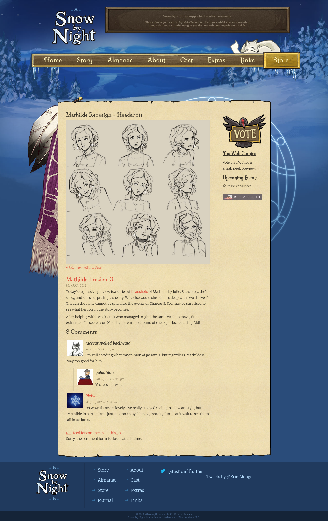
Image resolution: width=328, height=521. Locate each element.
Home (53, 60)
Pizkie (91, 395)
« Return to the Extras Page (84, 267)
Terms (178, 514)
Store (281, 60)
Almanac (120, 60)
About (156, 60)
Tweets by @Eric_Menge (229, 476)
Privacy (188, 514)
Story (85, 60)
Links (247, 60)
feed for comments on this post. (95, 433)
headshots (139, 291)
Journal (105, 500)
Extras (216, 60)
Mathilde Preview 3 (90, 279)
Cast (186, 60)
